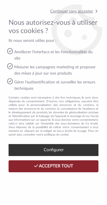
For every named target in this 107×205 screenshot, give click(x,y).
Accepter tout (53, 166)
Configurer (54, 150)
